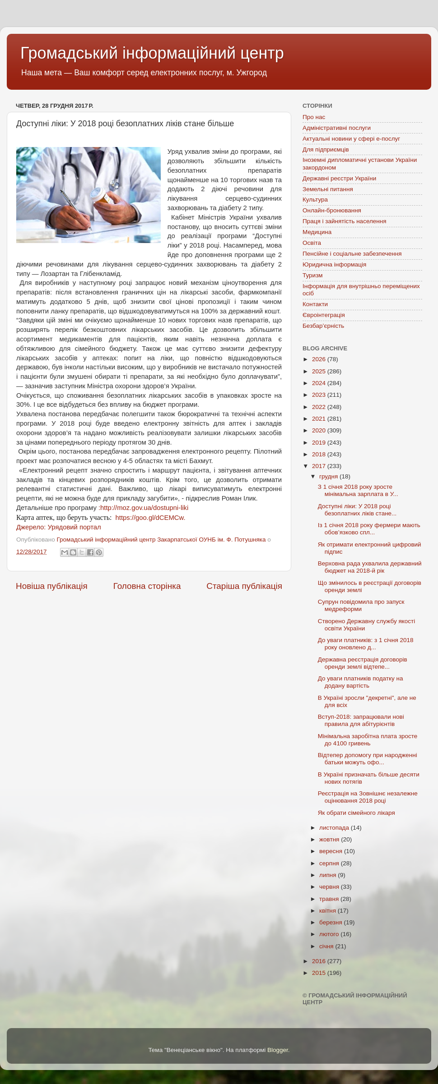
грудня (329, 476)
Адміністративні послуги (337, 127)
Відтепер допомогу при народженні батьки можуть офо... (367, 759)
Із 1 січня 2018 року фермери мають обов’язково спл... (369, 529)
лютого (329, 934)
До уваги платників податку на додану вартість (360, 682)
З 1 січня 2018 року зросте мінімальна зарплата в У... (358, 490)
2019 (319, 442)
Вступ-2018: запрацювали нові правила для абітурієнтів (361, 720)
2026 (319, 359)
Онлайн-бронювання (332, 210)
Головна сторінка (147, 586)
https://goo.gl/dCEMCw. (149, 517)
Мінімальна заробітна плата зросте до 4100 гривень (368, 740)
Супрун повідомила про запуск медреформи (361, 605)
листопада (335, 827)
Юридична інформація (334, 264)
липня (328, 875)
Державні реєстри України (339, 178)
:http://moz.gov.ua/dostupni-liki (143, 507)
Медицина (317, 232)
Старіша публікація (244, 586)
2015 (319, 972)
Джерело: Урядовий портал (58, 527)
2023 (319, 394)
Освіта (312, 242)
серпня (330, 863)
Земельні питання (328, 189)
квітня (328, 910)
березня (331, 922)
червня (330, 886)
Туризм (313, 275)
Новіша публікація (52, 586)
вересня (331, 851)
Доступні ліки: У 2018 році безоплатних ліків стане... (357, 510)
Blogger (277, 1050)
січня (327, 946)
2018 (319, 454)
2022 (319, 407)
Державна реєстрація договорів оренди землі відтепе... (362, 663)
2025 (319, 371)
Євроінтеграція (324, 315)
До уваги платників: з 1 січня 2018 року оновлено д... (366, 644)
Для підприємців (326, 149)
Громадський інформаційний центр (152, 53)
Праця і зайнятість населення (345, 221)
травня (329, 899)
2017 (319, 466)
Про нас (314, 117)
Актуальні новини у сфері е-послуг (351, 138)
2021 (319, 418)
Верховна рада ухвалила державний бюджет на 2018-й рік (370, 567)
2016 (319, 961)
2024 (319, 383)
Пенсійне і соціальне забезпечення (352, 253)
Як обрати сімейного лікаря (356, 812)
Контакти (315, 304)
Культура (315, 199)
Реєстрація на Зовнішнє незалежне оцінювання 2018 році (368, 797)
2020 (319, 430)
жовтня (330, 839)
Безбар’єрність (323, 325)
